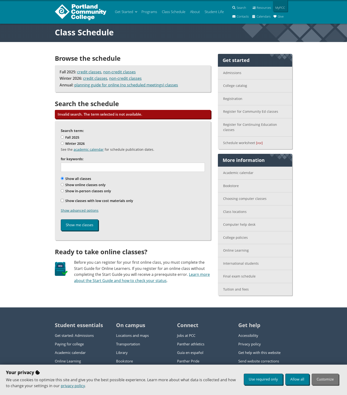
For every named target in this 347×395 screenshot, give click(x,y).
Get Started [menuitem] (124, 11)
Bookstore (231, 185)
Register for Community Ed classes (250, 111)
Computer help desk (239, 224)
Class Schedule (84, 32)
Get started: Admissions (74, 335)
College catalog (235, 85)
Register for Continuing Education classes (250, 127)
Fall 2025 (70, 137)
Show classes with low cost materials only (97, 200)
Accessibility (248, 335)
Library (122, 352)
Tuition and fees (236, 289)
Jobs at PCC (186, 335)
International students (241, 263)
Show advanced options (79, 210)
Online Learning (236, 250)
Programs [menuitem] (149, 11)
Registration (232, 98)
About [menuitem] (195, 11)
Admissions (232, 73)
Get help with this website (259, 352)
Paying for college (69, 344)
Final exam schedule (239, 276)
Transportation (128, 344)
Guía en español (190, 352)
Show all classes (76, 178)
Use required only (263, 379)
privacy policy (73, 385)
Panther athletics (190, 344)
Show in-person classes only (86, 191)
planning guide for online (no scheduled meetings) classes (126, 85)
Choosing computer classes (245, 198)
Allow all (297, 379)
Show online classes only (83, 185)
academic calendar (89, 149)
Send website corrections (258, 361)
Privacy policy (249, 344)
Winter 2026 (73, 143)
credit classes (89, 72)
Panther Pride (188, 361)
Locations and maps (132, 335)
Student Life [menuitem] (214, 11)
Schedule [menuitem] (173, 11)
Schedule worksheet (243, 143)
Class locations (235, 211)
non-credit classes (119, 72)
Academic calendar (238, 172)
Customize (325, 379)
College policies (235, 237)
